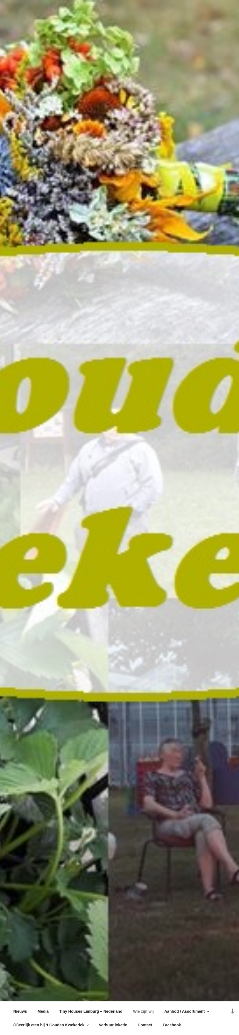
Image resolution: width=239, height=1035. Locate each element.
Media (43, 1011)
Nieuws (20, 1011)
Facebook (172, 1025)
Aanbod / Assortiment (187, 1011)
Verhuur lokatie (113, 1025)
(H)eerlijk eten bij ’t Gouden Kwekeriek (51, 1025)
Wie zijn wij (143, 1011)
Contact (145, 1025)
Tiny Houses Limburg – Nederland (91, 1011)
